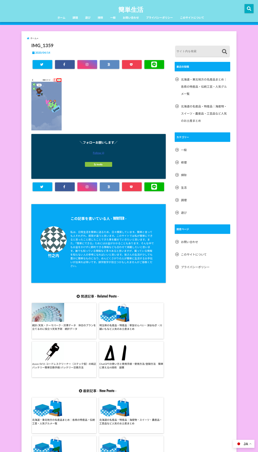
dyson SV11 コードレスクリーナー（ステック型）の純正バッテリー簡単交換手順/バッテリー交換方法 (114, 330)
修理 (184, 162)
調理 (75, 17)
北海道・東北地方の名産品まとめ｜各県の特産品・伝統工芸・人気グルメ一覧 (47, 388)
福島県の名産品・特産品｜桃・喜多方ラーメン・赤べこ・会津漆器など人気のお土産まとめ (148, 390)
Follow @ (98, 152)
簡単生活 (130, 9)
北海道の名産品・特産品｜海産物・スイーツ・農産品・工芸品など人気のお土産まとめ (81, 390)
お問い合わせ (131, 17)
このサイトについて (192, 17)
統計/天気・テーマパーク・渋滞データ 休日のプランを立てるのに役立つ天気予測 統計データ (47, 330)
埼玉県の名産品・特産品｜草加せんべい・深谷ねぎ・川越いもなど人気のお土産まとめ (81, 330)
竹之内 (53, 255)
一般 (113, 17)
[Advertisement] (202, 302)
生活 (184, 187)
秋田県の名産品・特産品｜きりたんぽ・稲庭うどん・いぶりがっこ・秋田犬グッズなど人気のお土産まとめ (114, 390)
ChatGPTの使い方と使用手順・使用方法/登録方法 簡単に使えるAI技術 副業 (148, 328)
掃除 (100, 17)
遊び (87, 17)
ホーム (62, 17)
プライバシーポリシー (159, 17)
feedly (98, 164)
